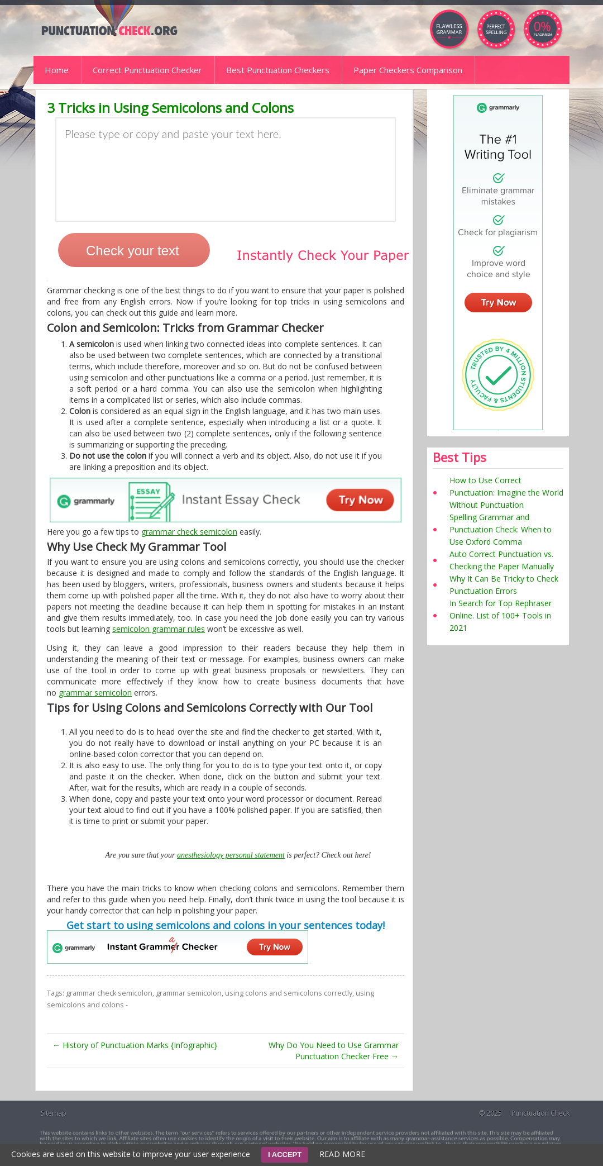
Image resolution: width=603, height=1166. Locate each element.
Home (57, 69)
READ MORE (342, 1154)
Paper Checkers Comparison (407, 69)
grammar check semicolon (189, 531)
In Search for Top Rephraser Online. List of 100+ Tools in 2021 (500, 615)
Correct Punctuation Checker (147, 69)
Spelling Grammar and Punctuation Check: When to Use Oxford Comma (500, 529)
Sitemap (53, 1113)
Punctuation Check (540, 1113)
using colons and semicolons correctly (288, 993)
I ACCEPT (285, 1154)
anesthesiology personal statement (231, 855)
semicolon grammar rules (158, 629)
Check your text (132, 250)
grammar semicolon (95, 692)
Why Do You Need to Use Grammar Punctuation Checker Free (334, 1051)
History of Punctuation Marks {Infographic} (134, 1045)
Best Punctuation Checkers (277, 69)
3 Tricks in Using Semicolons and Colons (170, 107)
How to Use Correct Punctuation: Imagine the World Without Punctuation (506, 492)
